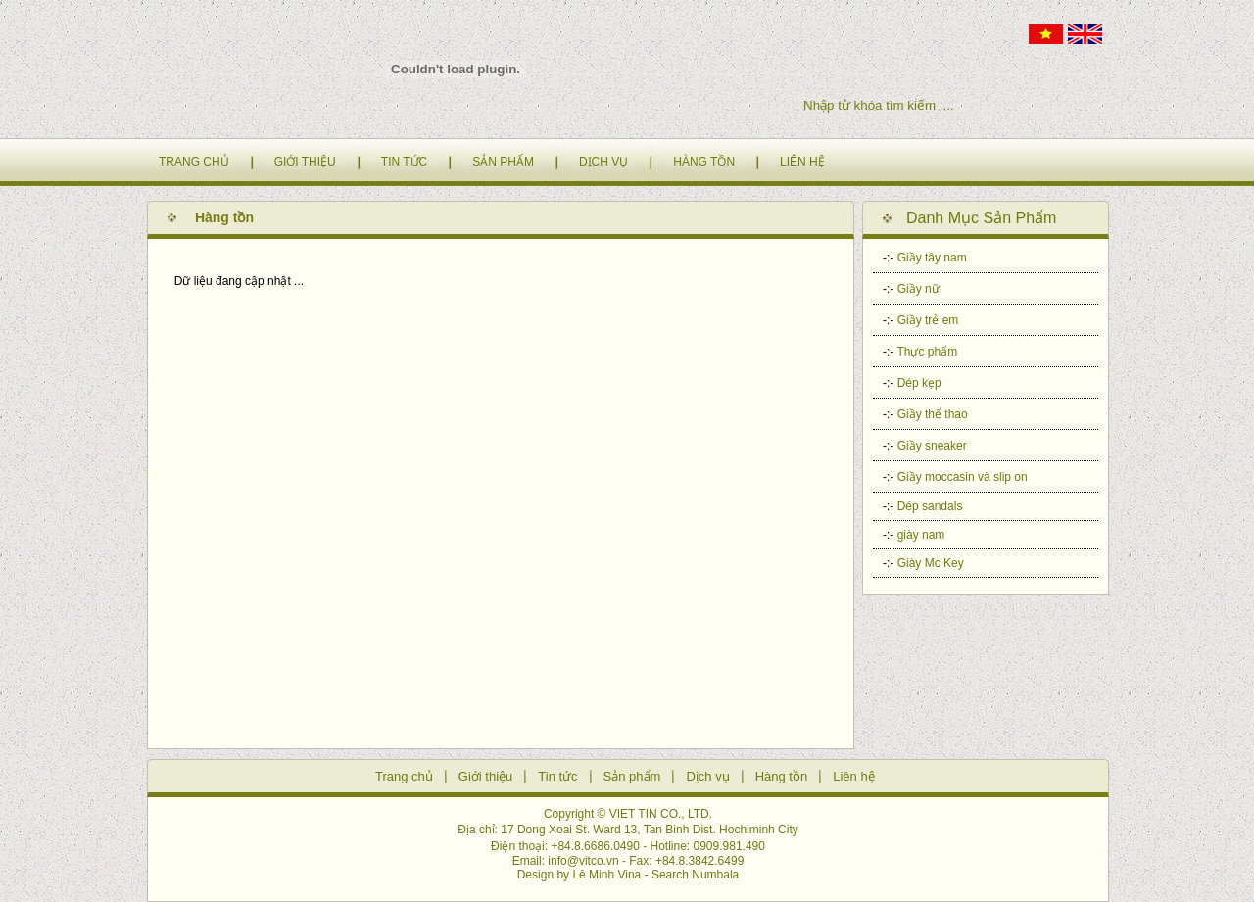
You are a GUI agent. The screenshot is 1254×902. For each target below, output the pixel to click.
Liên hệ (853, 776)
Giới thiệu (485, 776)
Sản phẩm (632, 776)
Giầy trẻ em (928, 320)
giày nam (921, 535)
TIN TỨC (404, 161)
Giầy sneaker (932, 445)
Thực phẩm (926, 351)
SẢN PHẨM (503, 161)
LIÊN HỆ (802, 161)
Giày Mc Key (930, 563)
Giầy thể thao (932, 414)
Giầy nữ (918, 289)
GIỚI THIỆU (305, 161)
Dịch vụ (707, 776)
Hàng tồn (781, 776)
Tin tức (557, 776)
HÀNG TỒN (704, 161)
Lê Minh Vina (606, 874)
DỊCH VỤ (603, 161)
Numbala (715, 874)
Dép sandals (930, 506)
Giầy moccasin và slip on (962, 477)
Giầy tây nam (932, 257)
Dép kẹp (919, 383)
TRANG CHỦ (194, 161)
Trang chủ (404, 776)
